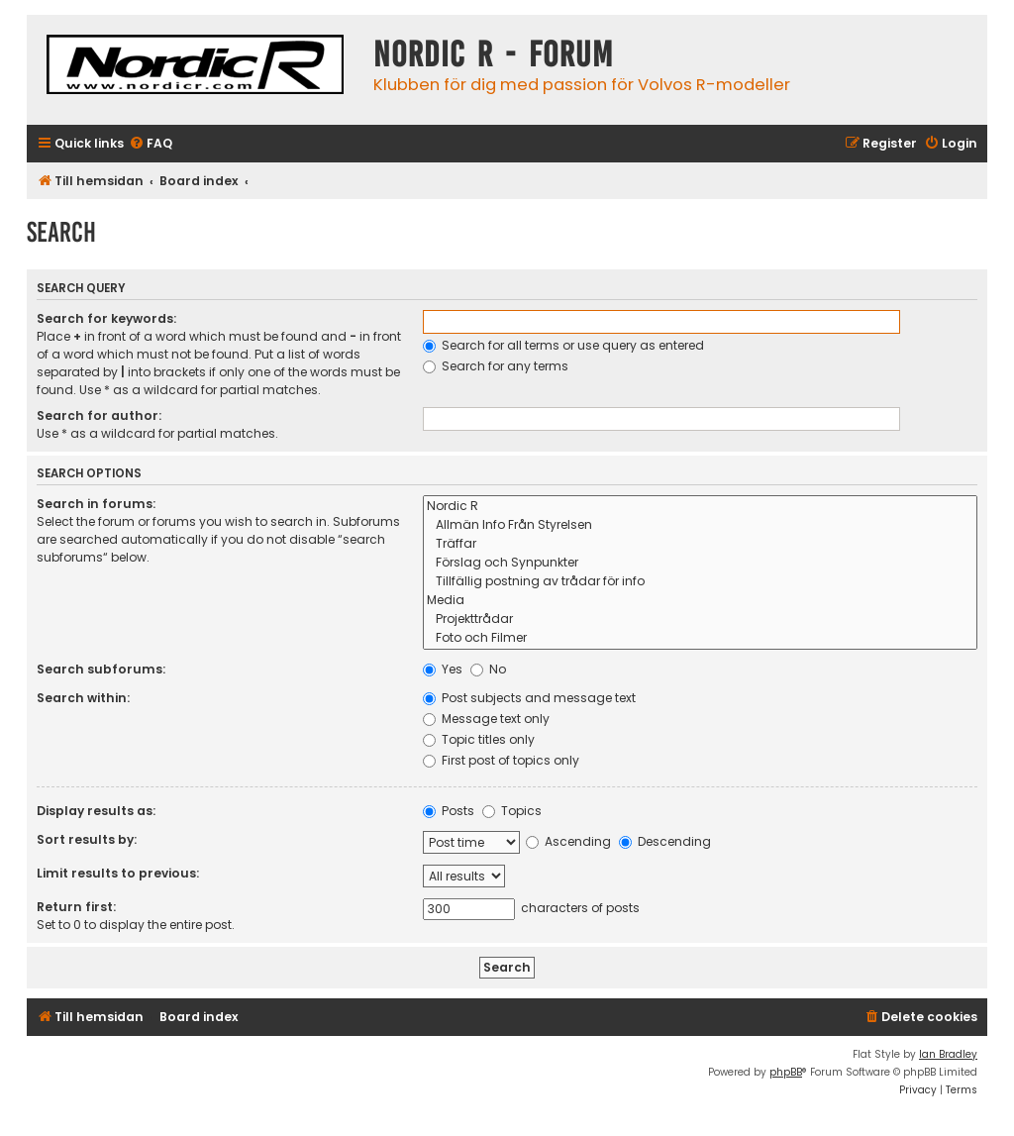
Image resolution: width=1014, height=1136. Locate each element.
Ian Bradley (948, 1054)
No (488, 669)
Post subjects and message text (529, 697)
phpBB (785, 1072)
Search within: (83, 697)
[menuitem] (150, 144)
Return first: (76, 906)
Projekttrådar (700, 619)
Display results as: (96, 810)
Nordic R (700, 506)
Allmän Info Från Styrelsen (700, 525)
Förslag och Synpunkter (700, 563)
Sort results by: (87, 839)
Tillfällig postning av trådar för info (700, 581)
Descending (665, 841)
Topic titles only (479, 739)
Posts (448, 810)
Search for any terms (495, 366)
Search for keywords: (106, 318)
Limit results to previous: (118, 873)
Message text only (486, 718)
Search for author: (99, 415)
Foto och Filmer (700, 638)
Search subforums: (101, 669)
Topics (512, 810)
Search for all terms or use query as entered (563, 345)
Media (700, 600)
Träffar (700, 544)
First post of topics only (501, 760)
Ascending (568, 841)
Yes (442, 669)
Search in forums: (96, 503)
